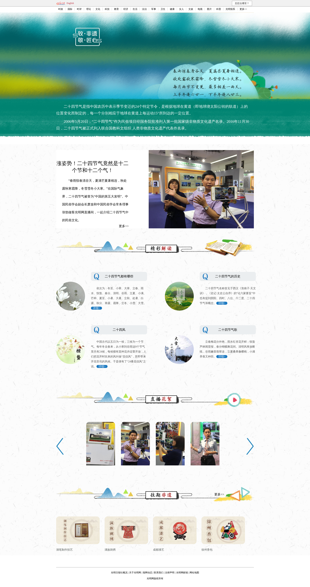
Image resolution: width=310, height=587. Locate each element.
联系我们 (158, 572)
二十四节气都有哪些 (119, 276)
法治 (144, 9)
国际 (70, 9)
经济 (125, 9)
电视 (200, 9)
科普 (218, 9)
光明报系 (230, 9)
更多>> (243, 9)
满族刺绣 (110, 549)
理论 (88, 9)
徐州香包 (207, 549)
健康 (172, 9)
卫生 (163, 9)
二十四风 (119, 329)
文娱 (190, 9)
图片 (209, 9)
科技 (107, 9)
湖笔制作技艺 (64, 549)
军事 (153, 9)
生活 (135, 9)
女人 (181, 9)
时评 (79, 9)
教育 (116, 9)
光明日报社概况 (119, 572)
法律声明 (169, 572)
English (70, 3)
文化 (97, 9)
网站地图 (194, 572)
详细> (96, 308)
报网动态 (147, 572)
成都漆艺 (158, 549)
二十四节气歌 (227, 329)
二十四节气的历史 (227, 276)
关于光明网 (135, 572)
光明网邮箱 (182, 572)
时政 (60, 9)
